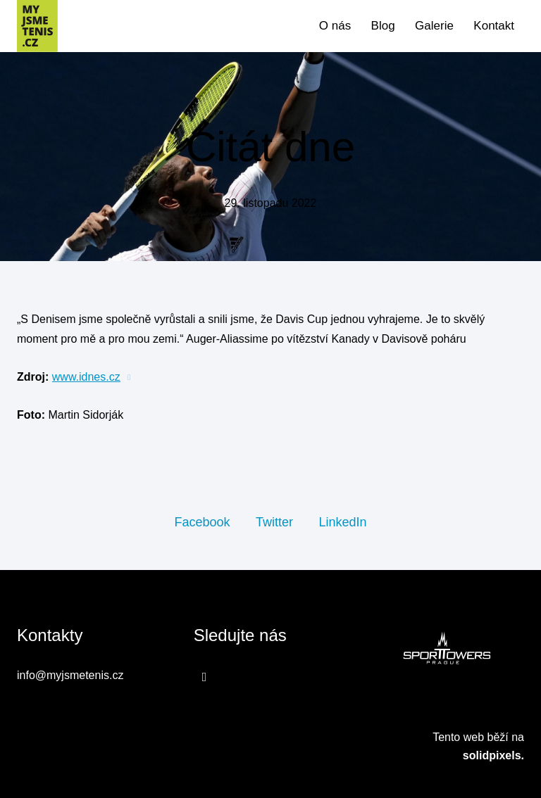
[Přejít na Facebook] (205, 677)
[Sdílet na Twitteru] (274, 521)
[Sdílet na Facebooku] (202, 521)
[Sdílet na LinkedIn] (342, 521)
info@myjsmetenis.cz (70, 675)
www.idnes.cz (86, 377)
